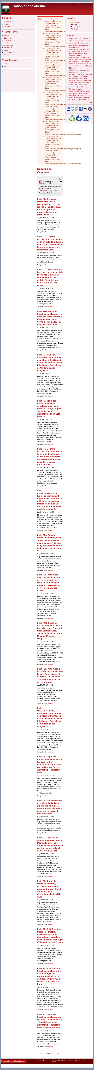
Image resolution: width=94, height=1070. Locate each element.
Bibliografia (8, 48)
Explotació (7, 40)
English (75, 29)
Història (6, 35)
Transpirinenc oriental (29, 6)
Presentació (8, 22)
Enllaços (7, 27)
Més (90, 103)
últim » (59, 1053)
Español (75, 23)
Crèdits (6, 24)
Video (6, 50)
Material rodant (9, 45)
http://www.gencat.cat (50, 191)
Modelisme (8, 52)
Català (74, 25)
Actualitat (7, 55)
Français (75, 27)
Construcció (8, 38)
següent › (49, 1053)
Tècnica (6, 43)
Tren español (49, 232)
